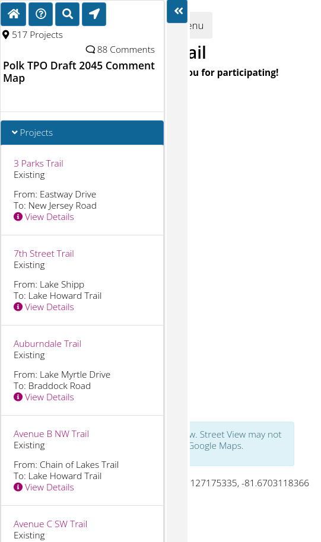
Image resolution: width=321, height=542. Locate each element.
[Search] (67, 14)
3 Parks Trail (38, 163)
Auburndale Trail (47, 343)
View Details (44, 216)
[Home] (13, 14)
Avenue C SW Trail (50, 524)
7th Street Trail (44, 253)
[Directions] (40, 14)
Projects (32, 132)
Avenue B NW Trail (51, 434)
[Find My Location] (94, 14)
